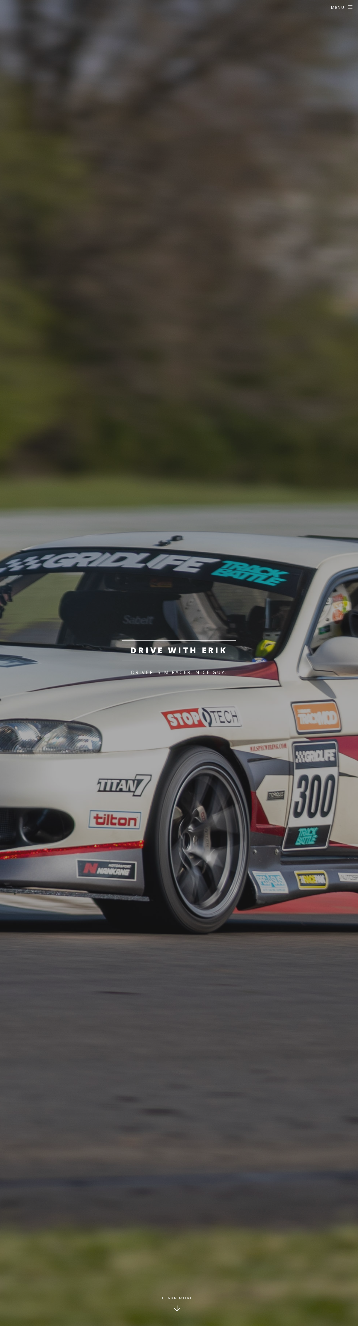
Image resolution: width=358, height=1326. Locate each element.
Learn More (177, 1298)
